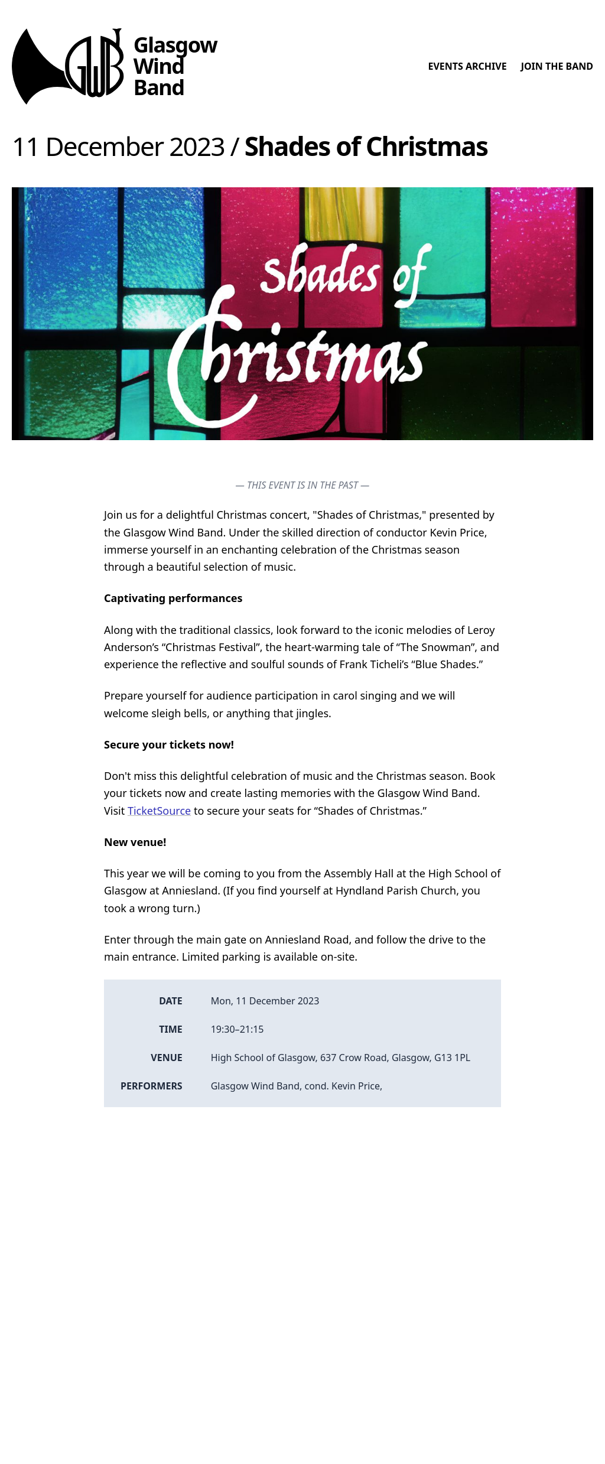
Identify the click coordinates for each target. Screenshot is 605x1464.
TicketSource (159, 810)
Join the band (557, 66)
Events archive (467, 66)
